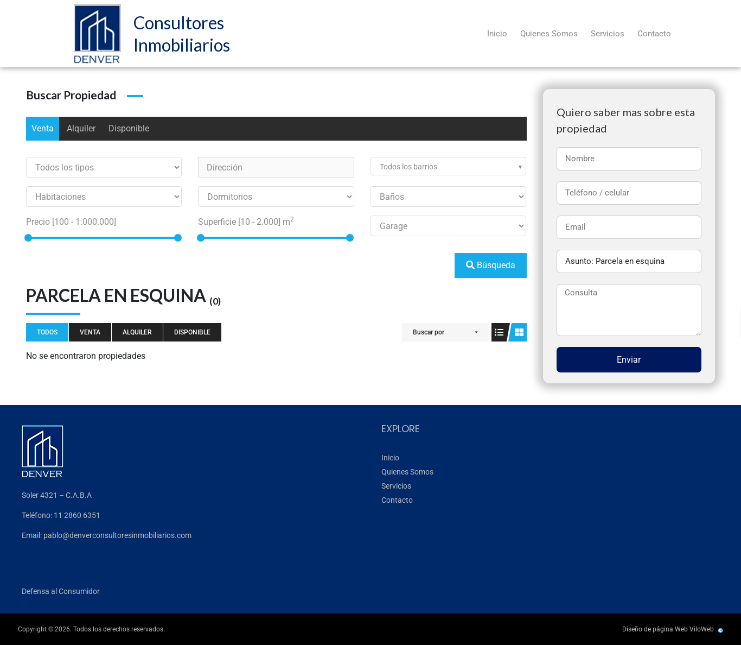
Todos (47, 332)
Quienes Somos (549, 34)
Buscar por (428, 332)
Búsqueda (490, 265)
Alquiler (81, 128)
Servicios (607, 34)
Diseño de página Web (655, 629)
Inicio (497, 34)
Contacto (654, 34)
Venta (42, 128)
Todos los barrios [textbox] (408, 166)
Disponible (128, 128)
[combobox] (448, 166)
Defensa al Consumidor (61, 591)
